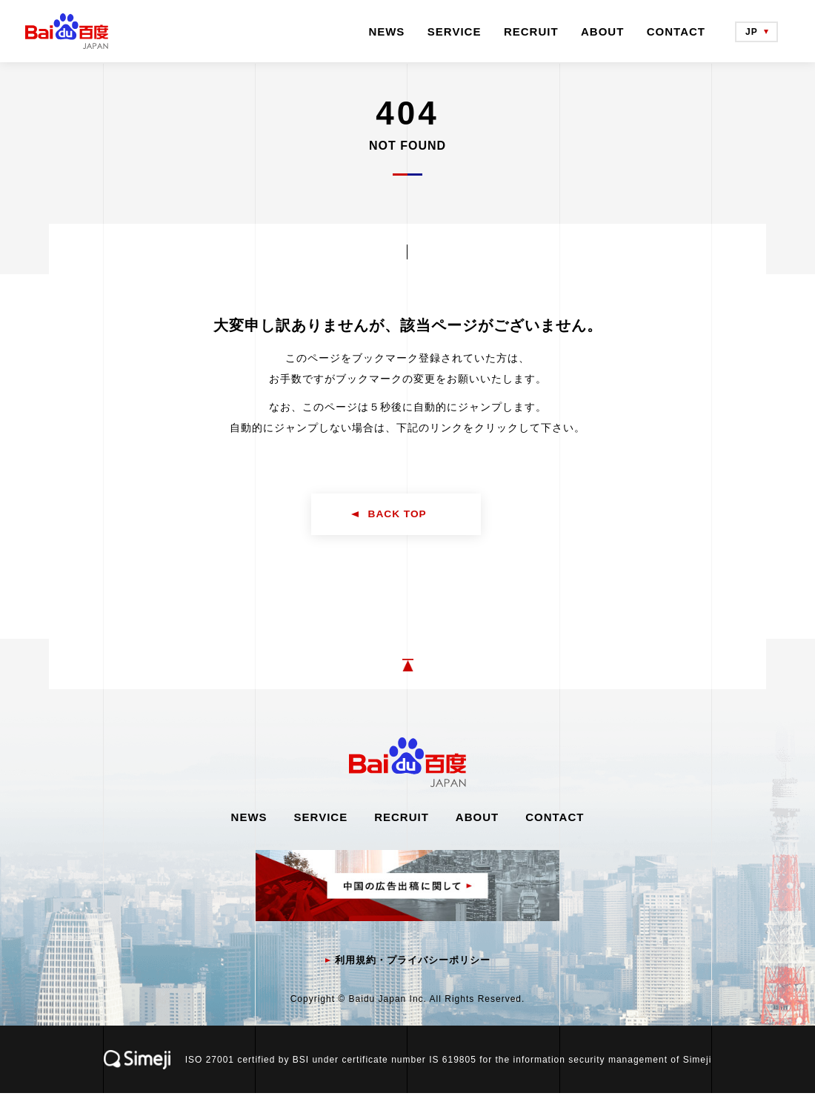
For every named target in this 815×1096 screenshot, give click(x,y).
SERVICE (455, 31)
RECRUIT (531, 31)
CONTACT (676, 31)
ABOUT (602, 31)
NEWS (386, 31)
